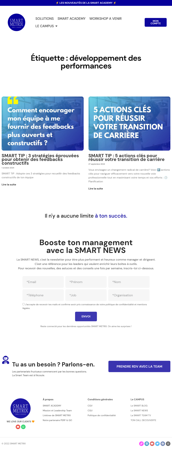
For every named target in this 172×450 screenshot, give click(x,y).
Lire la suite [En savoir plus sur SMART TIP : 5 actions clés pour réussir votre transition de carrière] (96, 188)
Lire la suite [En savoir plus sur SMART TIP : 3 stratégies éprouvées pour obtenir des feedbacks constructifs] (9, 184)
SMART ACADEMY (72, 18)
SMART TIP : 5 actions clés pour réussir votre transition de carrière (127, 157)
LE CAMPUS (46, 26)
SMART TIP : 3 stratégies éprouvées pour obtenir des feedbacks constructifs (40, 159)
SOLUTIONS (44, 18)
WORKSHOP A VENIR (105, 18)
